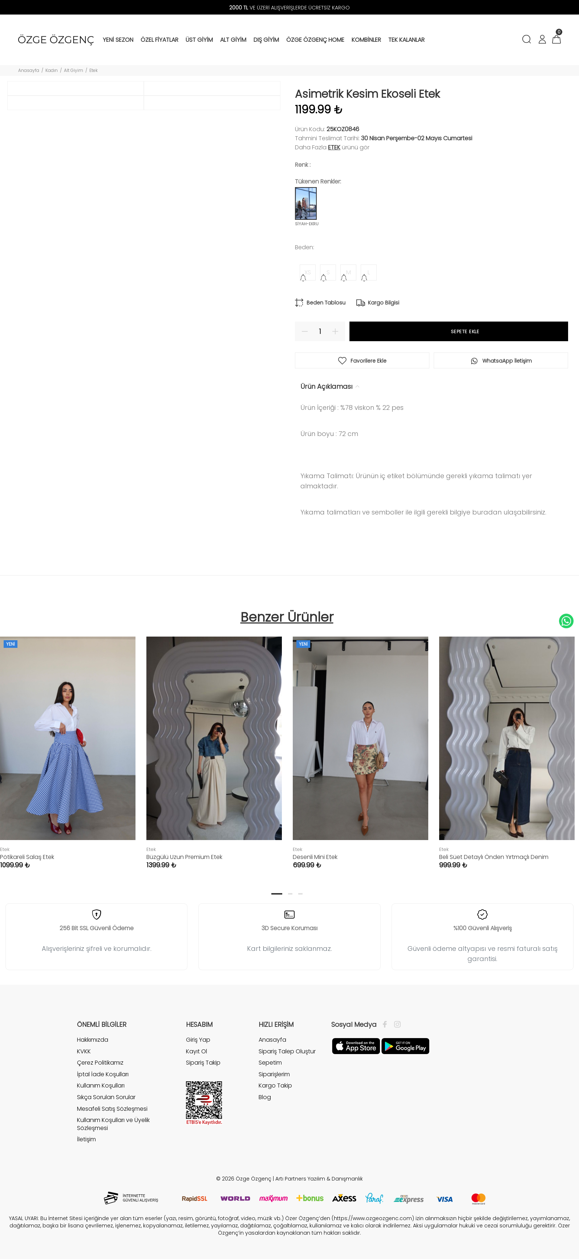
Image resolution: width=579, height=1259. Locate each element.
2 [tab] (290, 894)
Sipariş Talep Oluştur (287, 1051)
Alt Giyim (73, 70)
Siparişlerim (274, 1074)
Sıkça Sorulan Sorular (106, 1097)
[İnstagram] (395, 1024)
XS (307, 272)
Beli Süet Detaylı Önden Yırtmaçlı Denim (493, 857)
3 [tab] (300, 894)
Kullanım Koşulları (101, 1085)
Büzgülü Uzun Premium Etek (184, 857)
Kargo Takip (275, 1085)
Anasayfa (28, 70)
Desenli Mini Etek (315, 857)
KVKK (84, 1051)
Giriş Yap (198, 1040)
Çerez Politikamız (100, 1062)
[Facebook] (386, 1024)
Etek (93, 70)
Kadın (51, 70)
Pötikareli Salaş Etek (27, 857)
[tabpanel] (214, 745)
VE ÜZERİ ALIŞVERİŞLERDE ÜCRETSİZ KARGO (289, 7)
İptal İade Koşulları (103, 1074)
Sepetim (270, 1062)
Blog (265, 1097)
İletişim (86, 1139)
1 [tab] (276, 894)
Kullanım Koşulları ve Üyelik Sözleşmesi (113, 1124)
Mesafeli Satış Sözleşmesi (112, 1109)
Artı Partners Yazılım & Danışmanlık (319, 1178)
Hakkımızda (92, 1040)
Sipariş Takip (203, 1062)
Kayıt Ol (196, 1051)
